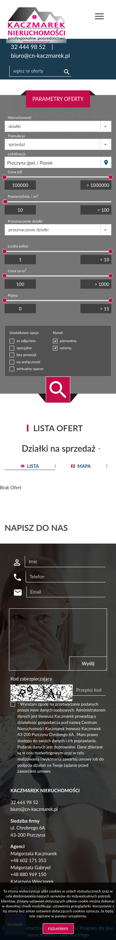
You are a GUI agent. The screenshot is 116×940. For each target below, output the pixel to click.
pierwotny (68, 340)
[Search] (40, 71)
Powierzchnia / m (23, 196)
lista (30, 466)
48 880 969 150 (29, 874)
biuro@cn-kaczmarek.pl (40, 55)
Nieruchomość (20, 117)
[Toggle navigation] (99, 17)
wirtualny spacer (30, 368)
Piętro (13, 295)
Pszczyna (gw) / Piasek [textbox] (30, 162)
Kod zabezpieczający (31, 678)
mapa (81, 466)
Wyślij (88, 663)
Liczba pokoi (18, 246)
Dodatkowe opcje (24, 332)
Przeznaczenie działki (25, 221)
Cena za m (17, 270)
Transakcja (16, 135)
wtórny (65, 348)
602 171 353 (33, 860)
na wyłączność (29, 361)
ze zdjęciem (26, 340)
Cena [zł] (15, 171)
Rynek (58, 332)
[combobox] (53, 162)
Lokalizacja (16, 153)
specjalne (24, 348)
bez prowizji (27, 354)
